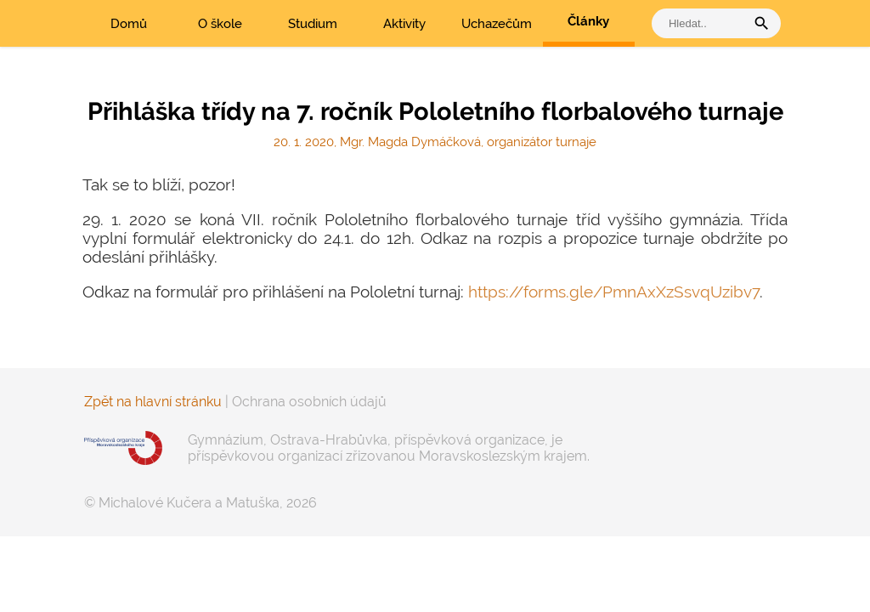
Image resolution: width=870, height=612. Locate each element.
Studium (312, 23)
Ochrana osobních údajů (309, 402)
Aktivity (404, 23)
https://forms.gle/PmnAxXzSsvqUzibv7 (614, 291)
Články (588, 21)
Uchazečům (496, 23)
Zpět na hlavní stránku (153, 402)
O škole (220, 23)
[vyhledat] (703, 23)
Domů (128, 23)
